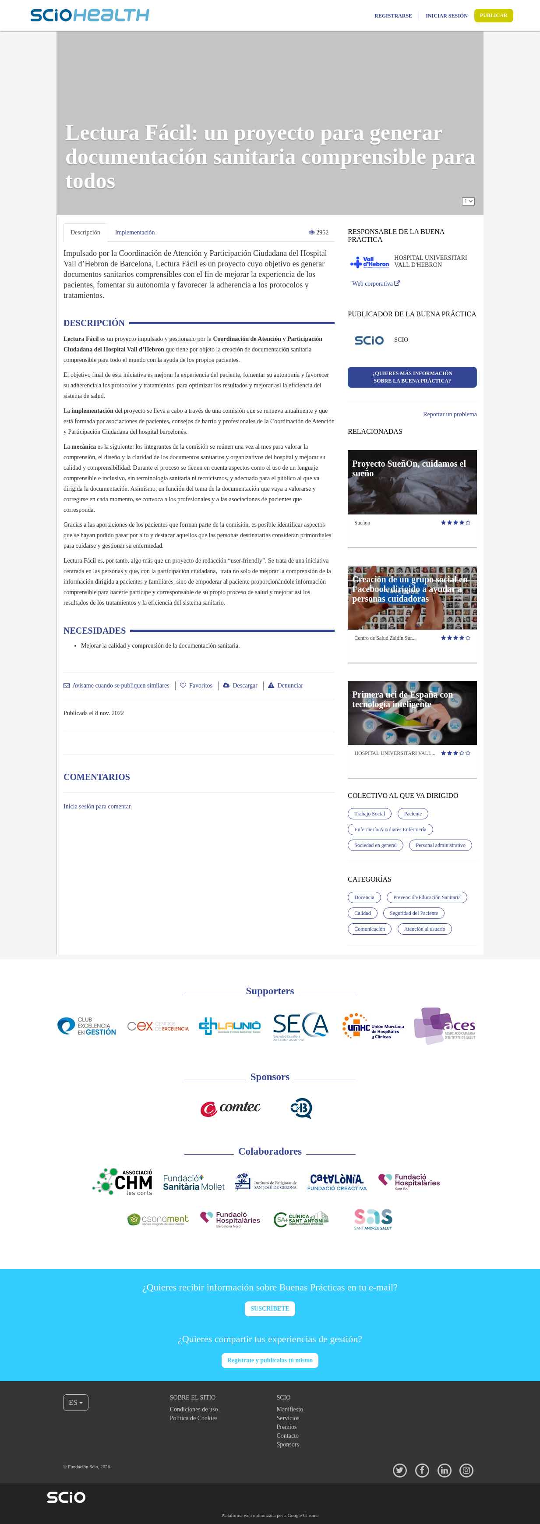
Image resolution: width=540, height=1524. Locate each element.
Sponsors (288, 1444)
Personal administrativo (441, 845)
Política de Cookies (194, 1418)
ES (76, 1402)
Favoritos (200, 685)
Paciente (413, 814)
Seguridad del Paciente (414, 913)
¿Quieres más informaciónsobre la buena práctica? (412, 377)
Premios (287, 1427)
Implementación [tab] (135, 232)
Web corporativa (376, 283)
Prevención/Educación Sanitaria (427, 897)
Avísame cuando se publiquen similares (120, 685)
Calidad (362, 913)
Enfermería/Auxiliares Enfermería (390, 829)
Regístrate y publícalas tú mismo (270, 1360)
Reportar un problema (450, 414)
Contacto (288, 1435)
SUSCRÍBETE (270, 1308)
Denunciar (290, 685)
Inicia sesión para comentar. (98, 806)
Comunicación (369, 929)
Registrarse (393, 16)
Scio (284, 1397)
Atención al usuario (424, 929)
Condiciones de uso (194, 1409)
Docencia (364, 897)
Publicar (494, 15)
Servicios (288, 1418)
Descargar (245, 685)
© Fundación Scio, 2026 (86, 1466)
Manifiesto (290, 1409)
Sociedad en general (375, 845)
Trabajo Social (369, 814)
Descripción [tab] (85, 232)
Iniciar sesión (447, 16)
